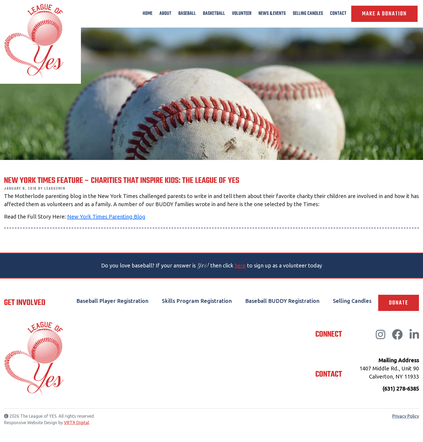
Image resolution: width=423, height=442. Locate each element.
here (240, 265)
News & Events (272, 14)
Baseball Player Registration (112, 301)
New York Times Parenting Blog (106, 216)
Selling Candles (308, 14)
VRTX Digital (76, 422)
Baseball (187, 14)
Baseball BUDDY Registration (282, 301)
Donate (398, 302)
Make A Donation (384, 13)
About (165, 14)
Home (147, 14)
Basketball (214, 14)
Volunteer (241, 14)
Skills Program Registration (197, 301)
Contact (338, 14)
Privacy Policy (405, 416)
